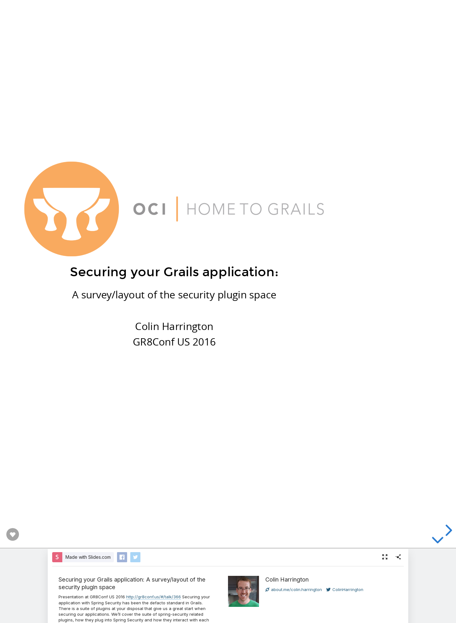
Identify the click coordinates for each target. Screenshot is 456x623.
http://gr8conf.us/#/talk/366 (153, 596)
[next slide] (447, 530)
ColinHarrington (344, 589)
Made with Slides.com (88, 557)
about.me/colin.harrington (293, 589)
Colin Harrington (287, 579)
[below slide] (437, 544)
